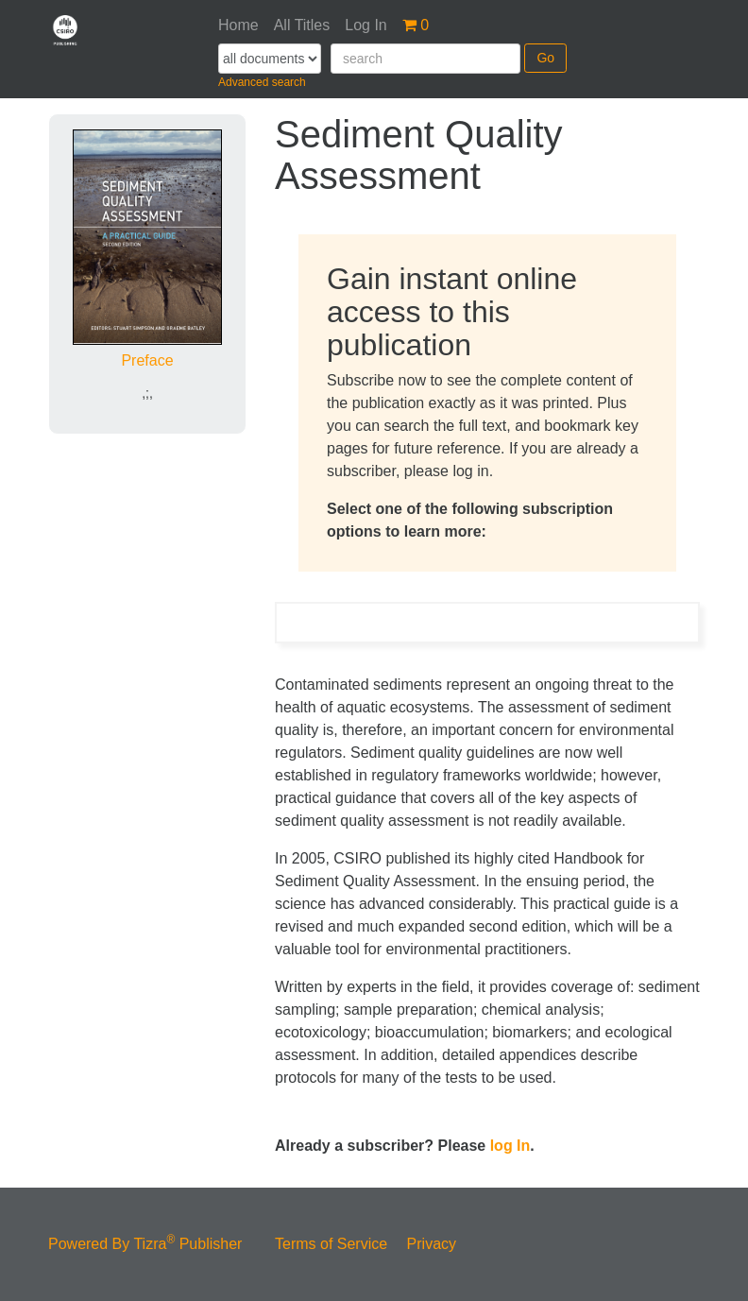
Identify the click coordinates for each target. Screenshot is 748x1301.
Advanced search (262, 82)
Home (238, 25)
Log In (365, 25)
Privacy (431, 1244)
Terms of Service (331, 1244)
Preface (147, 360)
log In (510, 1146)
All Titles (302, 25)
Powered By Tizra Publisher (145, 1244)
